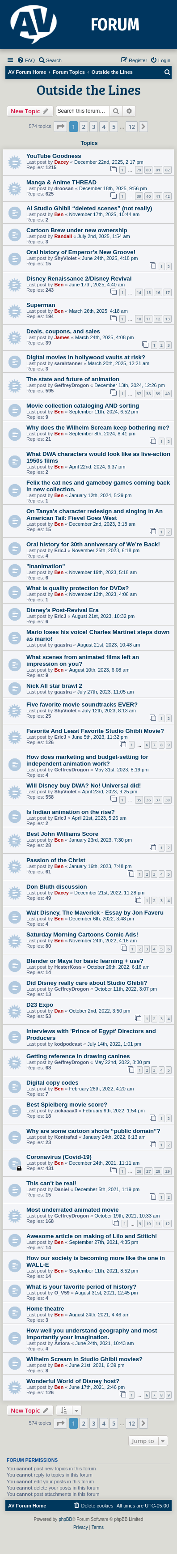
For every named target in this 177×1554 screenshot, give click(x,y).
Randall (63, 236)
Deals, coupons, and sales (63, 331)
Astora (62, 1343)
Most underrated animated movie (72, 1209)
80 (148, 170)
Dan (58, 1010)
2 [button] (83, 127)
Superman (40, 305)
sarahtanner (68, 363)
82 (167, 170)
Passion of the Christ (55, 860)
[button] (60, 126)
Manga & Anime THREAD (61, 182)
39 (139, 196)
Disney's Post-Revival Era (62, 610)
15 (148, 292)
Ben (58, 214)
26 (139, 1171)
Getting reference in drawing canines (78, 1056)
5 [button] (113, 127)
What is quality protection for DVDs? (77, 588)
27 (148, 1171)
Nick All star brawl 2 (54, 685)
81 (158, 170)
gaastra (63, 644)
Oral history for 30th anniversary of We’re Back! (93, 544)
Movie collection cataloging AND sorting (82, 405)
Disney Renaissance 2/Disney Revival (78, 278)
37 (139, 393)
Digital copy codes (52, 1082)
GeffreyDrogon (71, 385)
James (61, 337)
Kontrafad (65, 1137)
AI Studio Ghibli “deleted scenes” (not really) (89, 208)
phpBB (65, 1519)
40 (148, 196)
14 (139, 292)
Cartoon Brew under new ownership (76, 230)
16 (158, 292)
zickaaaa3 (65, 1110)
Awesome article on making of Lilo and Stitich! (91, 1236)
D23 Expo (39, 1004)
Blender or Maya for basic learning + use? (84, 961)
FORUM (115, 25)
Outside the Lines (89, 89)
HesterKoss (67, 967)
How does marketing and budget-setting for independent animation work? (87, 760)
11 (148, 319)
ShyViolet (65, 258)
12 (158, 319)
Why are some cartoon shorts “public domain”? (93, 1131)
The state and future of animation (72, 379)
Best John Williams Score (62, 833)
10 (139, 319)
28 (158, 1171)
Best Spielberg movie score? (66, 1104)
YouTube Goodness (53, 156)
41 (158, 196)
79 (139, 170)
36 (148, 800)
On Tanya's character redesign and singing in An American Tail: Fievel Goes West (94, 514)
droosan (63, 188)
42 (167, 196)
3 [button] (93, 127)
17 (167, 292)
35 (139, 800)
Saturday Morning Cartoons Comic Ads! (82, 934)
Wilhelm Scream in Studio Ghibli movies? (84, 1359)
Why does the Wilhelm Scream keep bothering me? (97, 427)
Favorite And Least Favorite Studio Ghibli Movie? (95, 731)
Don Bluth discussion (56, 886)
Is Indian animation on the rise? (70, 812)
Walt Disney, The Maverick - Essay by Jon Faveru (95, 912)
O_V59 (61, 1292)
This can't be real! (51, 1183)
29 (167, 1171)
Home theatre (45, 1308)
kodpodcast (68, 1044)
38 (148, 393)
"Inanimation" (45, 566)
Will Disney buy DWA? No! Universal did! (83, 785)
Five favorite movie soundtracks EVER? (82, 704)
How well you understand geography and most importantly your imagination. (91, 1334)
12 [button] (131, 127)
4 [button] (103, 127)
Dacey (61, 162)
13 (167, 319)
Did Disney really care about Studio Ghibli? (86, 982)
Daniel (61, 1189)
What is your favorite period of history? (81, 1286)
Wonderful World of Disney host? (72, 1381)
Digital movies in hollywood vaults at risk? (85, 357)
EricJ (60, 550)
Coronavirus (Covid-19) (59, 1157)
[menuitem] (26, 60)
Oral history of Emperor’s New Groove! (80, 252)
